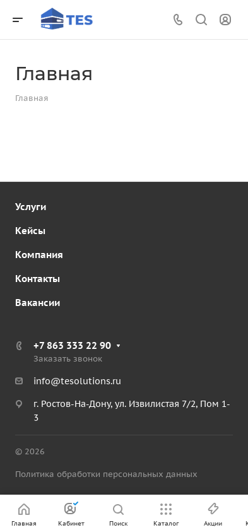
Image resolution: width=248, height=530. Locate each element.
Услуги (30, 207)
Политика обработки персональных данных (106, 474)
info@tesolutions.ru (77, 381)
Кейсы (30, 231)
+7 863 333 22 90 (72, 345)
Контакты (37, 279)
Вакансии (37, 303)
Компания (39, 255)
